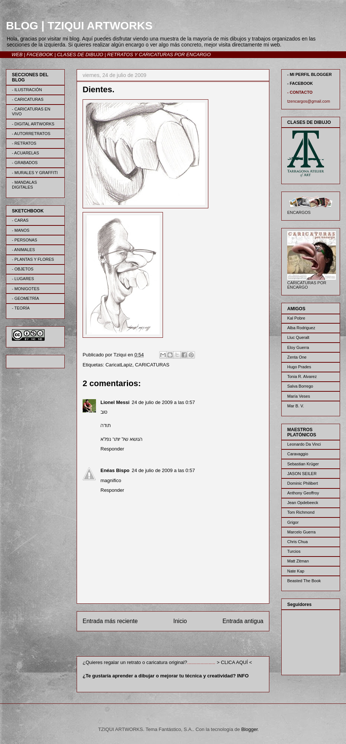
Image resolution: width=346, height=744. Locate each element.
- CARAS (20, 220)
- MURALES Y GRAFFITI (35, 172)
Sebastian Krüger (303, 464)
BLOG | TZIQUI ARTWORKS (79, 25)
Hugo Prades (299, 367)
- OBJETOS (22, 269)
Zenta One (297, 357)
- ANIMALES (23, 249)
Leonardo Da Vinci (304, 444)
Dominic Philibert (302, 483)
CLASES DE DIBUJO (80, 54)
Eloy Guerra (298, 347)
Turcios (294, 551)
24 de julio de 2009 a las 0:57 (163, 402)
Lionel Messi (114, 402)
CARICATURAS (152, 365)
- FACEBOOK (300, 83)
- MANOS (20, 230)
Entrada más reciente (110, 621)
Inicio (180, 621)
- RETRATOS (24, 143)
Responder (112, 449)
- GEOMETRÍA (25, 298)
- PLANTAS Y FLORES (33, 259)
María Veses (298, 396)
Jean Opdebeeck (302, 502)
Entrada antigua (242, 621)
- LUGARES (23, 278)
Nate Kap (295, 571)
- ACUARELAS (25, 153)
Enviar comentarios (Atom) (188, 645)
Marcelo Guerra (301, 532)
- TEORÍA (20, 308)
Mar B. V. (295, 406)
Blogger (249, 729)
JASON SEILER (302, 473)
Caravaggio (297, 454)
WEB (17, 54)
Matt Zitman (298, 561)
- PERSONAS (24, 240)
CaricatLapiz (118, 365)
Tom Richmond (300, 512)
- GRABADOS (25, 162)
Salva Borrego (300, 386)
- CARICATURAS (28, 99)
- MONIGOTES (25, 288)
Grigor (293, 522)
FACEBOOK (39, 54)
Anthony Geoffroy (303, 493)
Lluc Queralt (298, 337)
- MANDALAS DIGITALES (24, 184)
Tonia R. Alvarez (302, 376)
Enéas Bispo (114, 470)
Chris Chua (297, 541)
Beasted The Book (304, 580)
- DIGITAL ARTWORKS (33, 124)
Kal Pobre (296, 318)
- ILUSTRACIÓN (27, 89)
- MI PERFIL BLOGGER (309, 74)
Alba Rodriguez (301, 328)
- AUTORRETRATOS (31, 133)
